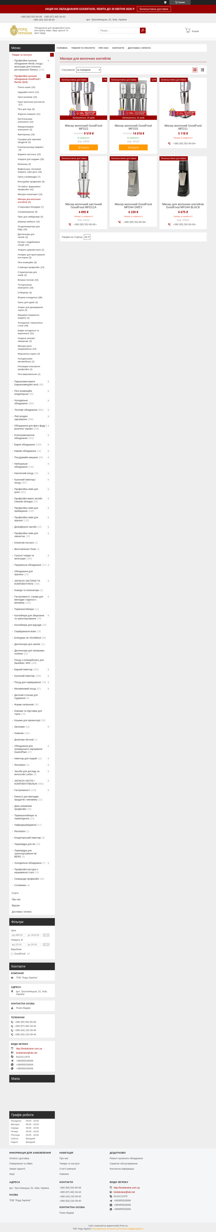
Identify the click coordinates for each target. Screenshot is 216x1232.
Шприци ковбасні (26, 221)
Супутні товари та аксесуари (24, 557)
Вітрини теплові (26, 280)
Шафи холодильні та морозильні (28, 332)
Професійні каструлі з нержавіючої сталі (26, 871)
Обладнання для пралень (23, 573)
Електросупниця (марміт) (30, 147)
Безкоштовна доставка (154, 9)
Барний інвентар (23, 669)
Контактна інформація (122, 1168)
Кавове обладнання (25, 451)
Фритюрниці (24, 134)
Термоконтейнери (24, 609)
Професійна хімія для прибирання (26, 509)
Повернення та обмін (20, 1163)
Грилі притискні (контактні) (31, 102)
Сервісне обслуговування (124, 1163)
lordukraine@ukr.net (26, 1052)
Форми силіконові (24, 704)
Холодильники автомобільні (25, 360)
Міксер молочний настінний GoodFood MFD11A (83, 206)
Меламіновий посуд (25, 688)
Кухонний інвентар (24, 675)
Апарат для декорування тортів (30, 308)
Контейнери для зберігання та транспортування (29, 617)
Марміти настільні (27, 154)
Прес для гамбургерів (29, 216)
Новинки (19, 733)
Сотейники (20, 885)
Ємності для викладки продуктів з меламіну (26, 798)
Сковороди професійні (26, 878)
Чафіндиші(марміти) (25, 825)
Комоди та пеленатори (26, 590)
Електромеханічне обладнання (24, 436)
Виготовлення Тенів (25, 549)
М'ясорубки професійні (29, 181)
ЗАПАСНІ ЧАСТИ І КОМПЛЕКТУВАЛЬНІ (25, 782)
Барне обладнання (24, 444)
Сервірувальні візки (25, 631)
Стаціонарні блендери (29, 207)
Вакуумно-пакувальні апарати (28, 316)
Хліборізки (23, 292)
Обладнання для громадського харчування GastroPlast (28, 749)
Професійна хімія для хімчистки (26, 535)
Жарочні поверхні (27, 114)
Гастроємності (22, 790)
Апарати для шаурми (28, 159)
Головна (62, 48)
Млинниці (23, 164)
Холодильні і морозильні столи (30, 324)
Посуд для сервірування (27, 682)
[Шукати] (143, 30)
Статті (15, 893)
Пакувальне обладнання (27, 565)
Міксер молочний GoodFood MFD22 (83, 127)
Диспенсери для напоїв (26, 235)
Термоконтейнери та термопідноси (25, 817)
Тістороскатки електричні (25, 286)
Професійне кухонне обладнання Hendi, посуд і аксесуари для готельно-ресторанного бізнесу (28, 65)
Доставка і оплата (139, 48)
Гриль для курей (26, 302)
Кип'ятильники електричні (25, 120)
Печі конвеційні (25, 262)
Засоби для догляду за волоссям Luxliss (26, 773)
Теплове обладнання (25, 409)
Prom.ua (124, 1226)
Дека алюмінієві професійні (23, 807)
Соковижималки (26, 212)
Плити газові (24, 87)
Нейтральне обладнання (21, 465)
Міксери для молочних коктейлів (29, 200)
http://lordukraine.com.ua (29, 1048)
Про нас (104, 48)
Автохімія (19, 726)
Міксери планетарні (28, 194)
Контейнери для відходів (27, 625)
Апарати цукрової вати (29, 249)
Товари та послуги (83, 48)
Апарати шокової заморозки (26, 339)
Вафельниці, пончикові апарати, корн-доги (29, 170)
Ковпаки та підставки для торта (28, 712)
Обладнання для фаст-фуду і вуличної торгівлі (30, 427)
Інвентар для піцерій (25, 758)
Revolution (19, 765)
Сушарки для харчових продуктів (29, 140)
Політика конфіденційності (130, 1229)
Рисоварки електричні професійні (29, 368)
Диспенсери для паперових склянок (29, 652)
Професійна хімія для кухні (26, 490)
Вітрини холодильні (27, 297)
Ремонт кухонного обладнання (126, 1158)
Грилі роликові (25, 97)
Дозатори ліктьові (24, 739)
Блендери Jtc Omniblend (27, 637)
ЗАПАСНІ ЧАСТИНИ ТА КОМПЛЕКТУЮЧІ (27, 582)
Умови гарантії (17, 1168)
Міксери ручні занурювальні (25, 347)
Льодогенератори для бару (29, 228)
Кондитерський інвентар (27, 837)
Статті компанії (67, 1168)
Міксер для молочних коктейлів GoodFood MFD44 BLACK (183, 206)
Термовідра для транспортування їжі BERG (25, 853)
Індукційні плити (26, 92)
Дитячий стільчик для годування (26, 696)
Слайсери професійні (28, 267)
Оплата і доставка (19, 1158)
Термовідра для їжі (24, 844)
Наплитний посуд (23, 473)
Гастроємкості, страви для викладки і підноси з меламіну (28, 599)
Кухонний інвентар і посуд (25, 481)
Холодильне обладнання (21, 402)
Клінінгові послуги (24, 542)
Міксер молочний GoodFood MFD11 (183, 127)
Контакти (118, 48)
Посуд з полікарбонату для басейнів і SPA (29, 661)
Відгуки (16, 905)
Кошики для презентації (27, 720)
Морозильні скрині (27, 354)
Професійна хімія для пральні (26, 519)
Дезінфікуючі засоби (25, 526)
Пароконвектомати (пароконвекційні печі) (26, 383)
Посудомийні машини (26, 457)
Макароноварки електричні (26, 128)
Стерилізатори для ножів (27, 273)
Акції (11, 1174)
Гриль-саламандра (27, 176)
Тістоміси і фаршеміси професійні (29, 188)
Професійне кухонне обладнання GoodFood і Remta (27, 79)
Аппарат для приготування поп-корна (31, 256)
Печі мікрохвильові (27, 374)
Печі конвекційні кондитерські (23, 392)
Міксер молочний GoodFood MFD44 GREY (133, 206)
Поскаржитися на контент (105, 1229)
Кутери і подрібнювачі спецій (29, 243)
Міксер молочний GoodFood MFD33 (133, 127)
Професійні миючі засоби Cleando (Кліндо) (28, 500)
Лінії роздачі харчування (21, 418)
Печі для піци (24, 109)
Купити (85, 147)
